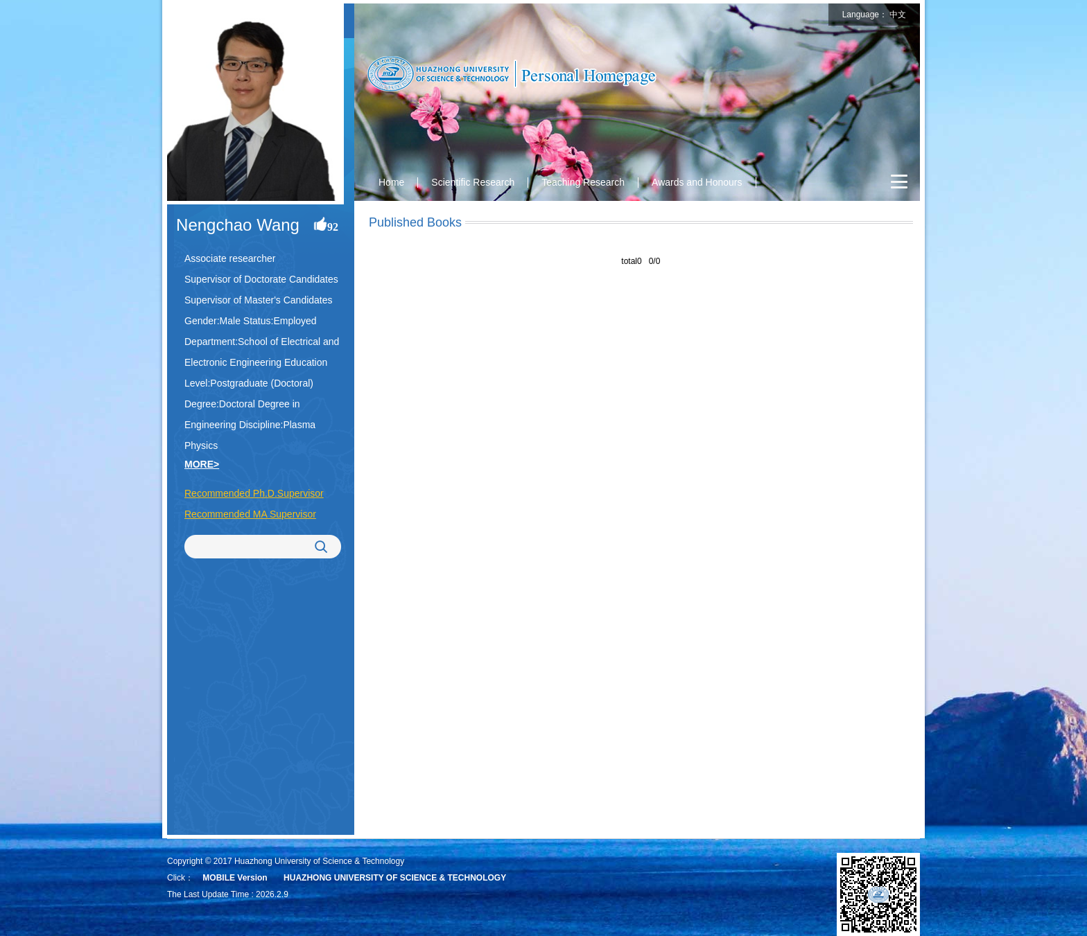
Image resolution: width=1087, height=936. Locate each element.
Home (391, 182)
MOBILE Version (234, 878)
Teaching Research (583, 182)
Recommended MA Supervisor (250, 514)
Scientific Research (472, 182)
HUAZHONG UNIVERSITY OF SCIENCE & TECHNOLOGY (395, 878)
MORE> (201, 464)
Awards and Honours (697, 182)
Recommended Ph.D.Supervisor (254, 493)
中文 (897, 14)
